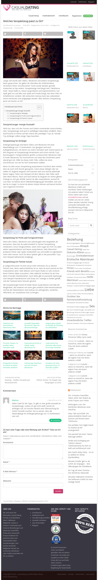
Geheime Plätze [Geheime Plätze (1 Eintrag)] (79, 274)
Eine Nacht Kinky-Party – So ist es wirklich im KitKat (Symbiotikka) (81, 454)
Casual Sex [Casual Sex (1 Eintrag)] (85, 249)
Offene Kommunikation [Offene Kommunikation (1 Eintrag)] (85, 294)
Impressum (90, 574)
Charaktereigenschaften (41, 518)
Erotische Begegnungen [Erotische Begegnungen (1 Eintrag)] (75, 263)
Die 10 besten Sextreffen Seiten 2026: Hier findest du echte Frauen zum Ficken (79, 398)
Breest (85, 108)
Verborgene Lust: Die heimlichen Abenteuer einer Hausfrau (79, 407)
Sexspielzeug (7, 28)
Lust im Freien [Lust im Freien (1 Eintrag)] (72, 294)
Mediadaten (61, 574)
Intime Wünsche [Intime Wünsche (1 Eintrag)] (72, 283)
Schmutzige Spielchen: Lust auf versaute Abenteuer (33, 365)
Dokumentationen (75, 165)
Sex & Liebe (44, 25)
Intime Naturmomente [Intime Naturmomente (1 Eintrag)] (86, 280)
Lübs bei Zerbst (72, 149)
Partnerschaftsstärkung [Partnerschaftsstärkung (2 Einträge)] (79, 299)
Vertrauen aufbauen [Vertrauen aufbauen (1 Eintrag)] (87, 323)
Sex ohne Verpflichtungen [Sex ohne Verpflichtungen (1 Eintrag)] (75, 310)
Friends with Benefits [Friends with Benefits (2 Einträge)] (78, 271)
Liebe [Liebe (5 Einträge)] (89, 289)
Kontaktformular (75, 197)
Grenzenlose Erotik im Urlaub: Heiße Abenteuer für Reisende (32, 346)
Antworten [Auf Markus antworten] (56, 420)
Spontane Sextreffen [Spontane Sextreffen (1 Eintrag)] (86, 315)
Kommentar (8, 442)
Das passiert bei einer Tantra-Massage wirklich (80, 435)
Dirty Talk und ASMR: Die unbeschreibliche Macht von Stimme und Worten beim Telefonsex (79, 417)
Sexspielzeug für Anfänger (19, 113)
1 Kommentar (18, 28)
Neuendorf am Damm (73, 108)
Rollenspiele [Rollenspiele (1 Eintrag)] (71, 303)
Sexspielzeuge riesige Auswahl (18, 111)
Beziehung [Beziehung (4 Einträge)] (75, 239)
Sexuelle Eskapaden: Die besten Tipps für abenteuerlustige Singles (32, 326)
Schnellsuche (63, 15)
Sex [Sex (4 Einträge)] (92, 306)
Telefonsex (82, 2)
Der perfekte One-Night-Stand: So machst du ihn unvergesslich (80, 427)
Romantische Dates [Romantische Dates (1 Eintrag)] (82, 303)
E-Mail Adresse (9, 471)
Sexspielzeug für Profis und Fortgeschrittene (25, 116)
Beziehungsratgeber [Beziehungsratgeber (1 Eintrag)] (73, 243)
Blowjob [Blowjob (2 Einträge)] (84, 245)
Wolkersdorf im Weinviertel (73, 66)
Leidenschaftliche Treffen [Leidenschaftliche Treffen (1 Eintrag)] (75, 290)
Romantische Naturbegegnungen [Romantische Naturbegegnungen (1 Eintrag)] (78, 307)
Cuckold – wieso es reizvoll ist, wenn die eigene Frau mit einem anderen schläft (80, 345)
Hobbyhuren (75, 390)
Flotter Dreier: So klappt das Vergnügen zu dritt (48, 380)
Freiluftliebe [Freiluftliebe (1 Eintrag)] (87, 268)
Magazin (91, 2)
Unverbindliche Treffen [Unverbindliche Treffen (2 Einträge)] (79, 320)
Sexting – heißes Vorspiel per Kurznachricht (18, 380)
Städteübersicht (48, 15)
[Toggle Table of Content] (38, 107)
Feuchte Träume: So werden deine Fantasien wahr (10, 345)
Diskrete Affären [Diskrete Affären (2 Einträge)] (75, 252)
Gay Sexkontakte (38, 523)
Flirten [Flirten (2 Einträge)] (70, 267)
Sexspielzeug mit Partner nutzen (21, 118)
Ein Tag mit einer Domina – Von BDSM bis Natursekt (79, 471)
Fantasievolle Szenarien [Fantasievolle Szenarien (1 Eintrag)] (84, 265)
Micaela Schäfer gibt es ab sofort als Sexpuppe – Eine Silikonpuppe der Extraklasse (79, 464)
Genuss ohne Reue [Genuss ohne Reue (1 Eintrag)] (80, 277)
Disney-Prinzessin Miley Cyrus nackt (79, 335)
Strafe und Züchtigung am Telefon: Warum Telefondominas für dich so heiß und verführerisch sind (79, 444)
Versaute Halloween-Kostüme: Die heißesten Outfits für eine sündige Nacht (80, 479)
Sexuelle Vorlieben (39, 520)
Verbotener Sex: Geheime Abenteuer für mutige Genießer (53, 345)
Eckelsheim (87, 66)
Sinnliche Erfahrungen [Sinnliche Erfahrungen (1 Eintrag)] (82, 312)
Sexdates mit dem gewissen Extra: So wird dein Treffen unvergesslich (53, 366)
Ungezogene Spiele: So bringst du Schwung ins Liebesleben (54, 325)
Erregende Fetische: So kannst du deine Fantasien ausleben (10, 365)
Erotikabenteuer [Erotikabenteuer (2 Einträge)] (85, 255)
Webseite (7, 481)
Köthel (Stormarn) (89, 149)
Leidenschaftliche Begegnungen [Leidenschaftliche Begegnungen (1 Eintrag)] (84, 286)
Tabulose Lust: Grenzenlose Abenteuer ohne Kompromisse (9, 326)
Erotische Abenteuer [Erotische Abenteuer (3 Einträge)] (80, 259)
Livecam (74, 2)
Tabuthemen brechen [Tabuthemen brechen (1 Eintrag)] (74, 317)
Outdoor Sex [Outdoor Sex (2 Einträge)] (73, 296)
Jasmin (18, 25)
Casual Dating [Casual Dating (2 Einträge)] (74, 249)
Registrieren (82, 16)
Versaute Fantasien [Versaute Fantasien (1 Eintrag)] (73, 323)
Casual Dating (33, 15)
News (70, 169)
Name (5, 462)
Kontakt (71, 574)
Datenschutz (79, 574)
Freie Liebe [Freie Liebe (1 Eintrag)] (78, 268)
